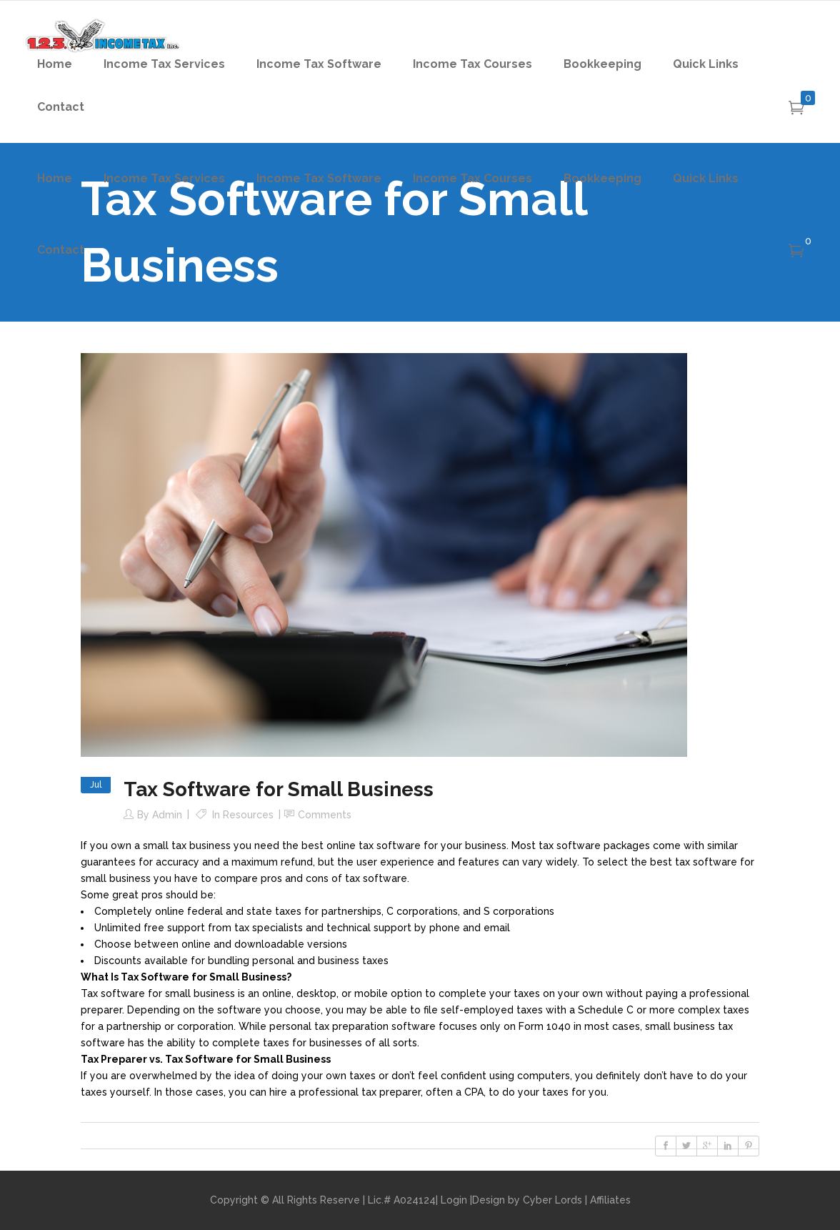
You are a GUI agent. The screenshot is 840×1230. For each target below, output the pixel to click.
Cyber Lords (552, 1200)
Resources (248, 814)
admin (167, 814)
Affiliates (610, 1200)
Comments (324, 814)
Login (454, 1200)
